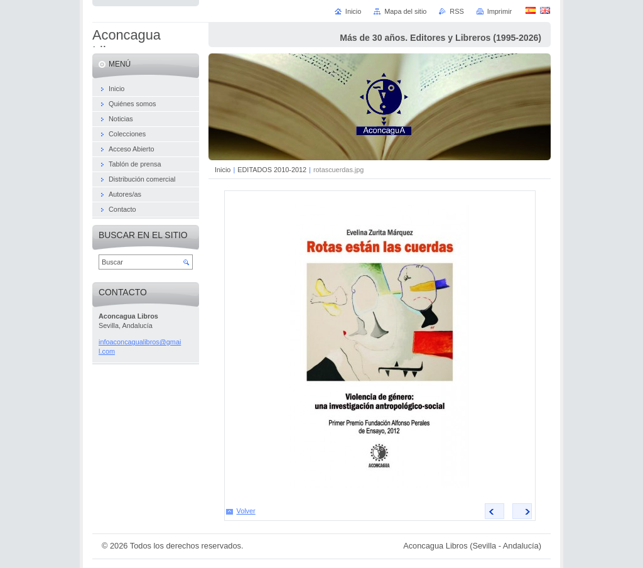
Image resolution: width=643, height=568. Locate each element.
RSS (456, 11)
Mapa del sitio (405, 11)
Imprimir (499, 11)
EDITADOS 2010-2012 (271, 169)
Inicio (222, 169)
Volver (246, 511)
